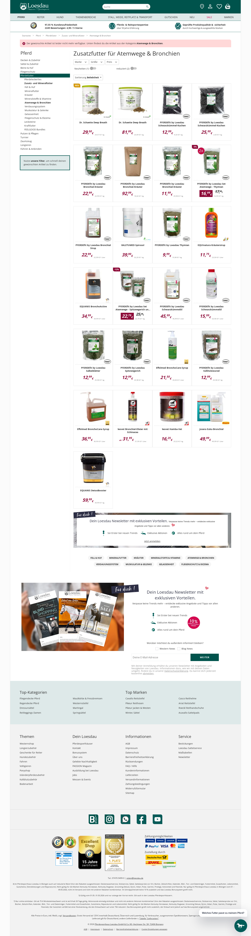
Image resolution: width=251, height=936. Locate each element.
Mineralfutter (32, 91)
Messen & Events (82, 779)
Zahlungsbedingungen (137, 783)
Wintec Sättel (132, 712)
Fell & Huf (30, 87)
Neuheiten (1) (82, 68)
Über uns (77, 757)
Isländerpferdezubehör (32, 775)
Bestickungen (185, 743)
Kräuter (29, 94)
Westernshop (27, 743)
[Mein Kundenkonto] (210, 8)
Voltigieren (25, 766)
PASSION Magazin (82, 766)
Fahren (23, 761)
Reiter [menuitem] (40, 17)
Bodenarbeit (26, 783)
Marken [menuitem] (229, 17)
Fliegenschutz (27, 71)
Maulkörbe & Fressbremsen (87, 698)
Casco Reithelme (187, 698)
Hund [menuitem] (60, 17)
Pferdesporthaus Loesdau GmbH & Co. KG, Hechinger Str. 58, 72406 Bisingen (129, 924)
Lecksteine (30, 121)
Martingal (78, 707)
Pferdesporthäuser (83, 743)
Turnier (24, 137)
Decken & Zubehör (30, 60)
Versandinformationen (137, 779)
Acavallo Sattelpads (189, 712)
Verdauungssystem (35, 106)
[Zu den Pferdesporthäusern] (202, 6)
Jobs (75, 775)
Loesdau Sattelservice (190, 748)
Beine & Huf (26, 67)
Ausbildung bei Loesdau (85, 770)
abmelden (148, 673)
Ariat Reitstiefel (187, 703)
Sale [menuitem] (209, 17)
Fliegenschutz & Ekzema (37, 117)
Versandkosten (69, 915)
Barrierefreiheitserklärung (139, 757)
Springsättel (79, 712)
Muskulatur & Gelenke (37, 110)
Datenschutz (132, 752)
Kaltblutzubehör (28, 779)
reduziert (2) (123, 68)
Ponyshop (25, 770)
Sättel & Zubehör (29, 63)
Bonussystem (80, 752)
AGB (127, 743)
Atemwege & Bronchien (38, 102)
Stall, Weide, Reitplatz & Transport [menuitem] (130, 17)
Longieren (25, 145)
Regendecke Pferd (29, 703)
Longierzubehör (28, 748)
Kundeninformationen (137, 770)
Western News (167, 648)
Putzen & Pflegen (29, 133)
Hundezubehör (28, 757)
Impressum (131, 748)
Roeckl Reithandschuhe (191, 707)
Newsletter (184, 757)
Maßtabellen (185, 752)
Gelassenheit (32, 114)
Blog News (187, 648)
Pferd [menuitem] (21, 17)
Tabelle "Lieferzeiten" (149, 918)
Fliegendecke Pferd (30, 698)
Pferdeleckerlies (32, 79)
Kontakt (77, 748)
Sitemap (129, 792)
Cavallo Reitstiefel (135, 698)
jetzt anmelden (152, 541)
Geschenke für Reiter (31, 752)
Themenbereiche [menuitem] (86, 17)
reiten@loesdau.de (134, 878)
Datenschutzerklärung (176, 670)
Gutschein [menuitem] (171, 17)
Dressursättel (27, 707)
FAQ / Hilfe (131, 766)
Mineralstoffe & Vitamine (38, 98)
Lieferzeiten (131, 775)
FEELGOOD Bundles (34, 129)
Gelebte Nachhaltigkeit (85, 761)
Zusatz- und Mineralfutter (38, 83)
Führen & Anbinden (31, 148)
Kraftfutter (30, 125)
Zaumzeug (26, 141)
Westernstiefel (80, 703)
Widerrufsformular (135, 788)
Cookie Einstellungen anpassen (154, 929)
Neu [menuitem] (192, 17)
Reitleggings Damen (30, 712)
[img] (227, 8)
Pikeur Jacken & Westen (138, 707)
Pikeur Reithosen (134, 703)
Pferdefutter (27, 75)
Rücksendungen (134, 761)
